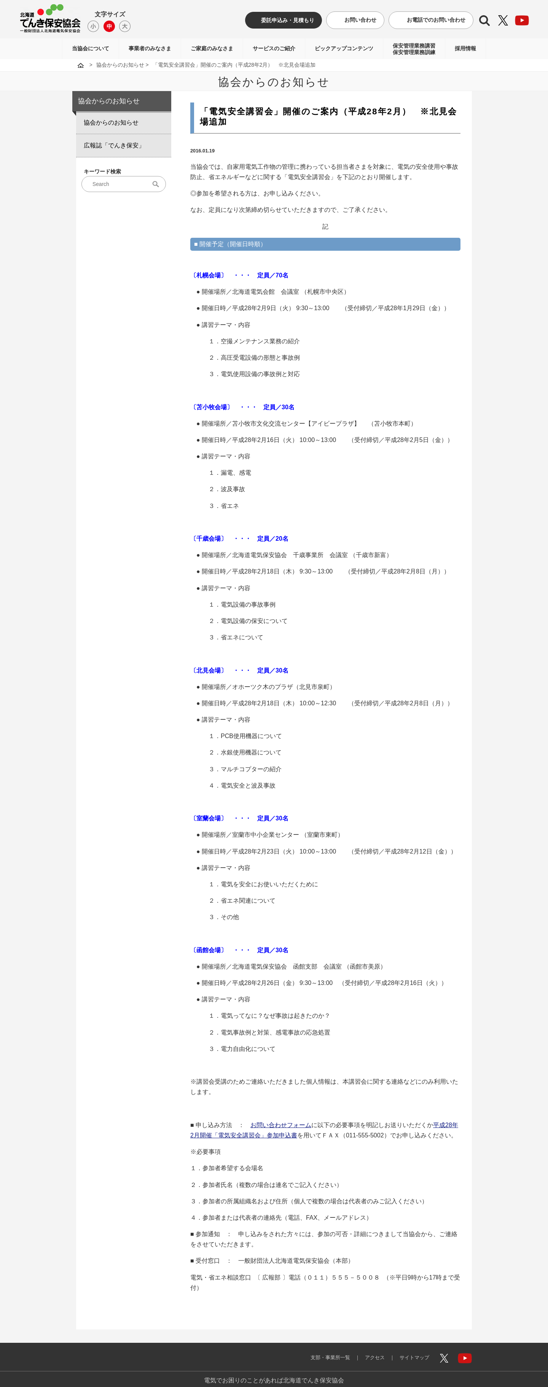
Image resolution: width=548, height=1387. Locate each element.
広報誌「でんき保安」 (114, 145)
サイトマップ (412, 1352)
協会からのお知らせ (120, 65)
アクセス (369, 1352)
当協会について (90, 48)
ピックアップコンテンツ (344, 48)
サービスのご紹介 (274, 48)
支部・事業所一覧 (321, 1352)
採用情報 (465, 48)
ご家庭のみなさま (212, 48)
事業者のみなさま (150, 48)
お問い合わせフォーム (280, 1125)
